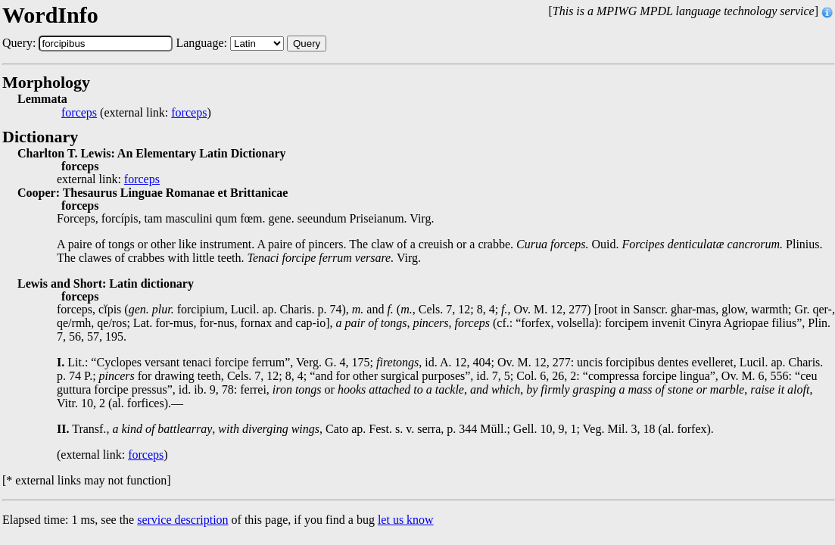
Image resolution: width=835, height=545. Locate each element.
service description (182, 519)
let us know (406, 519)
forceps (79, 113)
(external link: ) (136, 113)
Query (306, 43)
